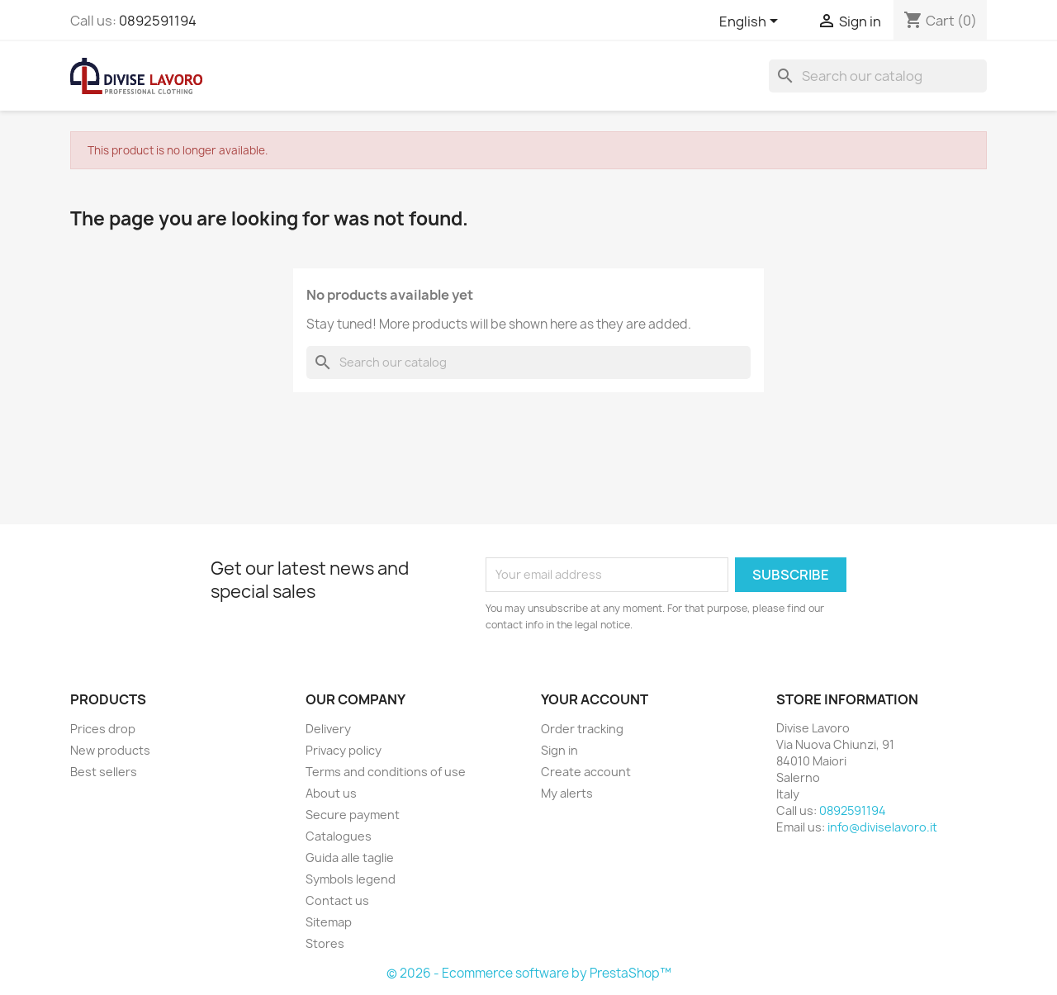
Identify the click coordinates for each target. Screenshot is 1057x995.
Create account (586, 771)
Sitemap (329, 922)
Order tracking (582, 729)
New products (110, 750)
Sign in (559, 750)
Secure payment (353, 814)
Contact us (337, 900)
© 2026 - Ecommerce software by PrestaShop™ (528, 973)
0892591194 (158, 21)
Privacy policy (344, 750)
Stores (325, 943)
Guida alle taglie (350, 857)
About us (331, 793)
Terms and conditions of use (386, 771)
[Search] (878, 75)
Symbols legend (351, 879)
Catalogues (339, 836)
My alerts (567, 793)
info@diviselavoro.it (882, 827)
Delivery (328, 729)
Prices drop (102, 729)
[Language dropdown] (751, 22)
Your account (594, 699)
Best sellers (103, 771)
